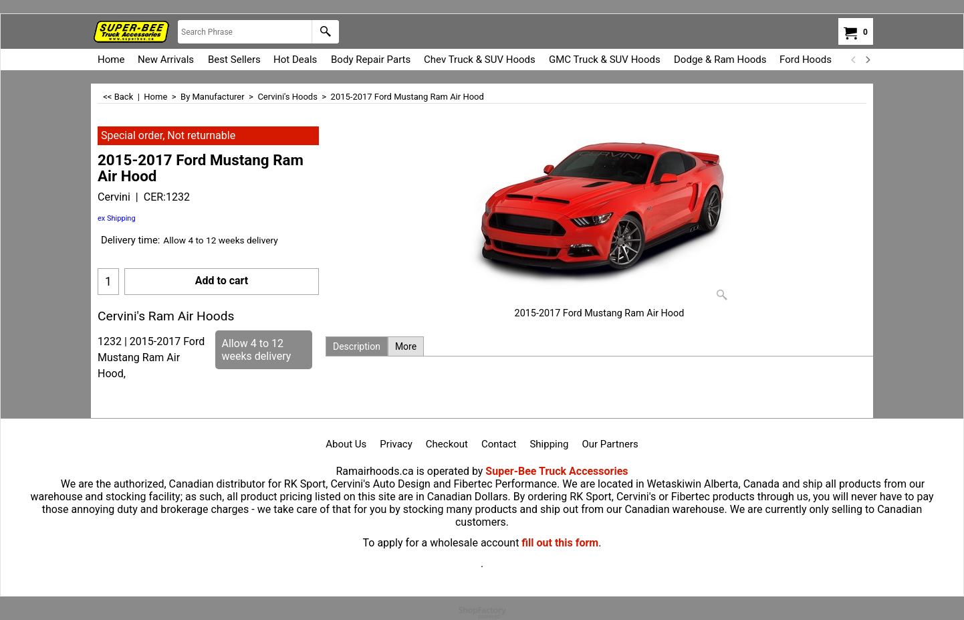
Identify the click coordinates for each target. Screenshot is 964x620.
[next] (867, 60)
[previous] (854, 60)
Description (356, 346)
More (405, 346)
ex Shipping (117, 218)
